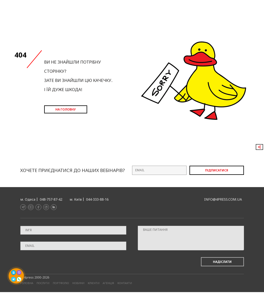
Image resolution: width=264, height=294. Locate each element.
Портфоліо (61, 283)
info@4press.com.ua (223, 199)
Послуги (43, 283)
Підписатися (216, 170)
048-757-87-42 (51, 199)
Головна (26, 283)
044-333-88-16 (97, 199)
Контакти (124, 283)
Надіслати (222, 262)
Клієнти (93, 283)
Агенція (108, 283)
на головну (65, 109)
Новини (78, 283)
